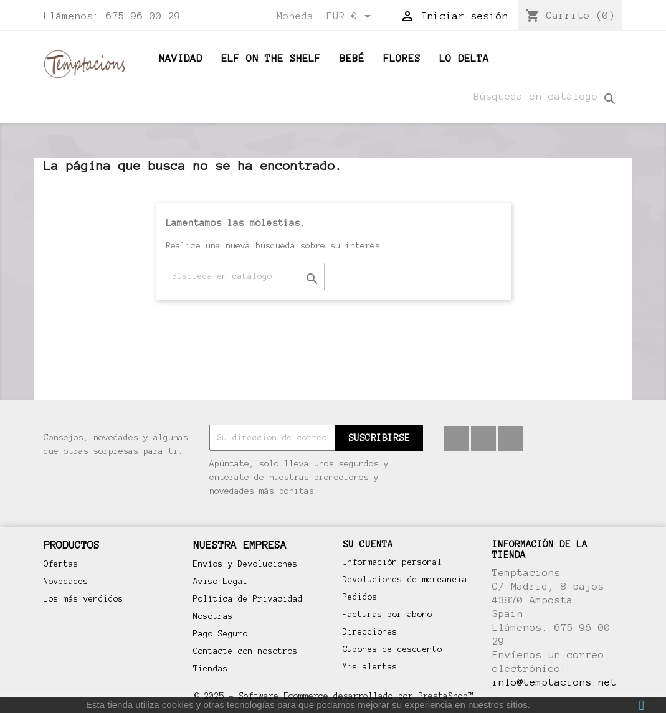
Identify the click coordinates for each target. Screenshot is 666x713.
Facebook (456, 438)
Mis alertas (370, 667)
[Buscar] (544, 96)
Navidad (180, 58)
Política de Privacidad (248, 599)
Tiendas (210, 668)
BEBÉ (352, 58)
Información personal (392, 562)
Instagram (510, 438)
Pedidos (360, 597)
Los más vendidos (83, 599)
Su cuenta (368, 544)
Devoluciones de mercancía (405, 579)
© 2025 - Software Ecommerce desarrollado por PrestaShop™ (333, 696)
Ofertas (61, 564)
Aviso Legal (220, 581)
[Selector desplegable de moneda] (350, 16)
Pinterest (483, 438)
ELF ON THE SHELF (271, 58)
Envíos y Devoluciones (245, 564)
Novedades (66, 581)
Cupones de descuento (392, 649)
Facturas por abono (387, 614)
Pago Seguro (220, 634)
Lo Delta (464, 58)
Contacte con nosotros (245, 651)
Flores (402, 58)
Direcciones (370, 632)
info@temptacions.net (554, 682)
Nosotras (213, 616)
